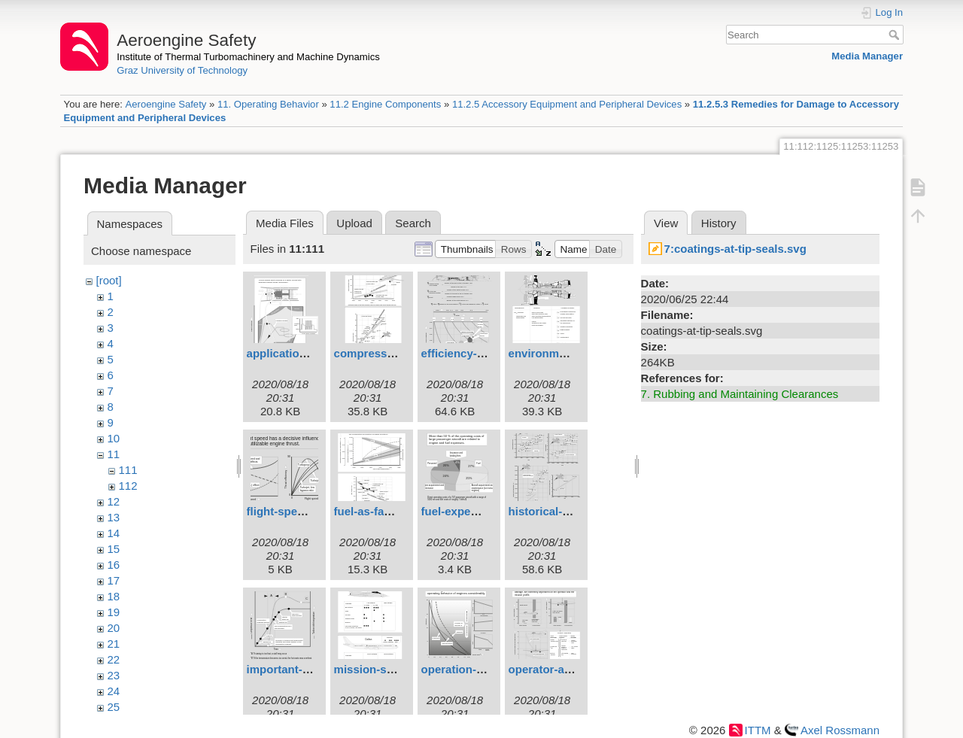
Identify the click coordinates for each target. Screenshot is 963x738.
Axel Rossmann (839, 730)
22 (114, 659)
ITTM (758, 730)
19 (114, 612)
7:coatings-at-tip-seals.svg (735, 248)
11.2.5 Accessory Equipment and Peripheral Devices (567, 104)
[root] (109, 280)
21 (114, 643)
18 (114, 596)
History (719, 223)
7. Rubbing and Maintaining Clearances (740, 393)
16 (114, 564)
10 (114, 438)
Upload (354, 223)
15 (114, 548)
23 (114, 675)
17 (114, 580)
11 (114, 454)
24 (114, 691)
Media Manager (867, 56)
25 (114, 706)
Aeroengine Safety (165, 104)
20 (114, 627)
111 (128, 469)
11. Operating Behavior (268, 104)
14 (114, 533)
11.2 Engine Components (385, 104)
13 (114, 517)
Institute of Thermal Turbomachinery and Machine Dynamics (248, 56)
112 (128, 485)
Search (896, 34)
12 (114, 501)
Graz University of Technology (182, 70)
